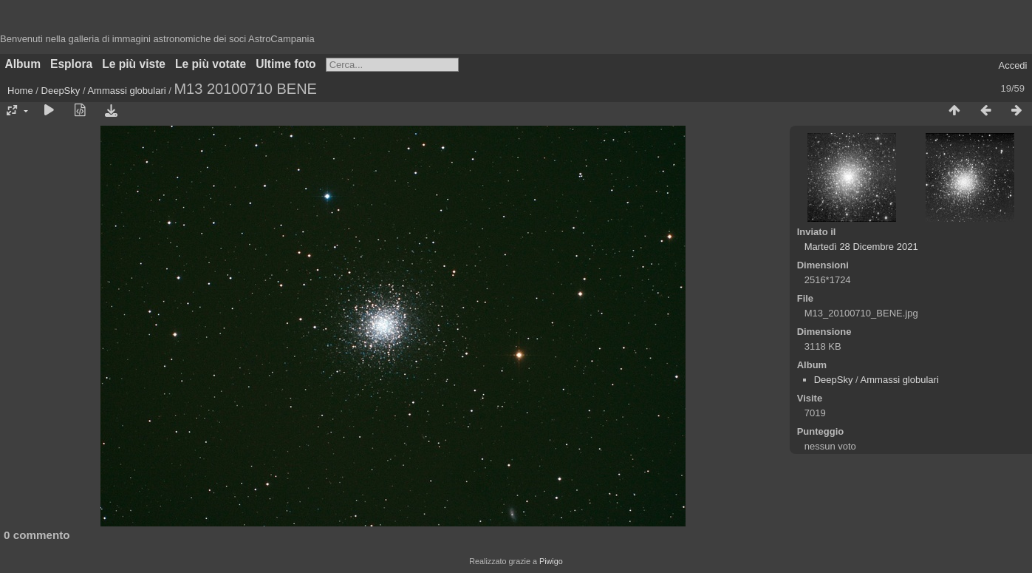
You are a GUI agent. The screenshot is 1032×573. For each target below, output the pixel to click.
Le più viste (133, 64)
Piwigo (551, 561)
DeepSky (61, 90)
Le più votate (210, 64)
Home (20, 90)
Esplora (71, 64)
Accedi (1012, 65)
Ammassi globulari (126, 90)
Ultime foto (285, 64)
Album (23, 64)
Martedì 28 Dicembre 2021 (861, 246)
